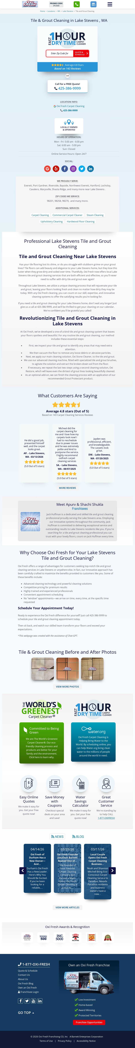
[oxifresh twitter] (82, 168)
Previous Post (22, 870)
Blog (78, 836)
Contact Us (24, 974)
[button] (77, 4)
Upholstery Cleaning (52, 221)
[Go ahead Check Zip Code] (81, 53)
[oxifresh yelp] (56, 168)
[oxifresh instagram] (73, 168)
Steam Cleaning (95, 215)
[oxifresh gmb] (47, 168)
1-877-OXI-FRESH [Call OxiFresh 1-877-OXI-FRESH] (34, 964)
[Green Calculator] (80, 783)
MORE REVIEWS (67, 488)
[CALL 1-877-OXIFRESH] (106, 783)
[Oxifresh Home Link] (30, 4)
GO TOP (26, 1012)
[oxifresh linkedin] (90, 168)
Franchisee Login (28, 992)
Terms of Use (46, 1040)
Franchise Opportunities (89, 1022)
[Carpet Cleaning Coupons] (54, 783)
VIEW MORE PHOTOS (67, 686)
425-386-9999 (70, 110)
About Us (23, 979)
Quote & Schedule (27, 970)
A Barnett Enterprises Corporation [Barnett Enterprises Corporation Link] (86, 1036)
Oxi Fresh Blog (25, 983)
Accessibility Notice (86, 1040)
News (57, 836)
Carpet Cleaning (40, 215)
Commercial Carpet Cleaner (67, 215)
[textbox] (59, 53)
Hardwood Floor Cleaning (81, 221)
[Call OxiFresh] (67, 88)
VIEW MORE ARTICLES (67, 907)
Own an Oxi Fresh (27, 987)
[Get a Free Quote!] (28, 783)
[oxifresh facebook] (64, 168)
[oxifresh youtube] (33, 1001)
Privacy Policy (65, 1040)
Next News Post (112, 870)
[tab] (57, 836)
